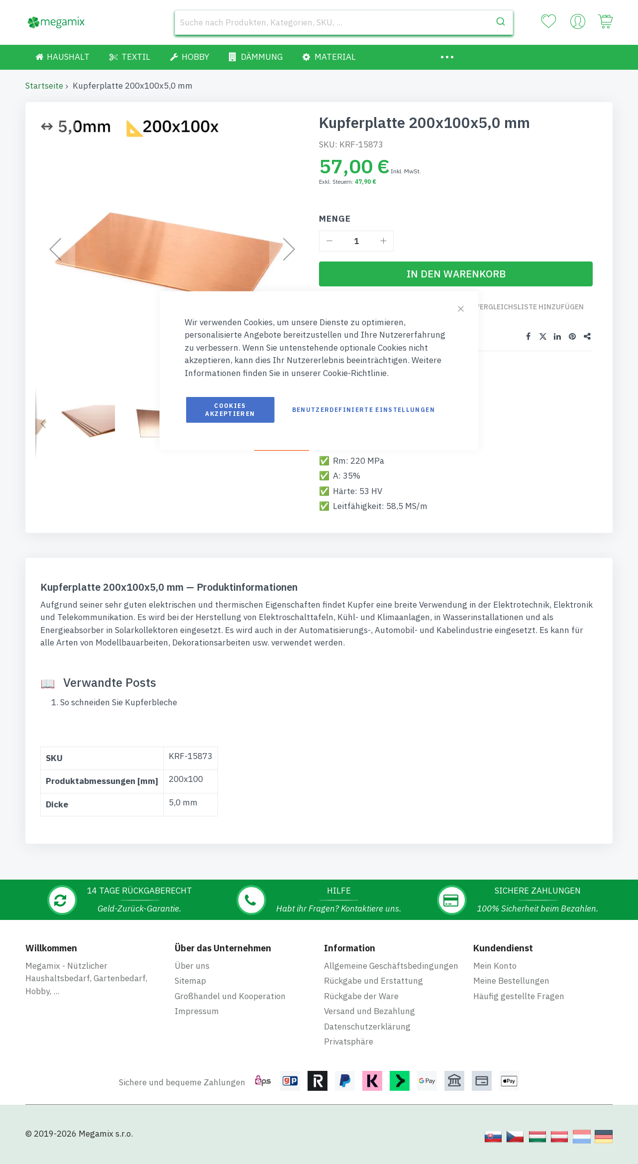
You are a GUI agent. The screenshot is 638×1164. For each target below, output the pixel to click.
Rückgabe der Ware (361, 1004)
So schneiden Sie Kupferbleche (118, 711)
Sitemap (190, 989)
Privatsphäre (348, 1049)
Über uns (192, 973)
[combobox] (344, 22)
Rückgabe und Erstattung (373, 989)
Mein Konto (495, 973)
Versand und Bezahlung (369, 1019)
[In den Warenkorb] (456, 273)
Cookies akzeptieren (230, 409)
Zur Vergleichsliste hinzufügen (523, 311)
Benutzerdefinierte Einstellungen (363, 409)
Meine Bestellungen (511, 989)
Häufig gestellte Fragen (518, 1004)
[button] (42, 423)
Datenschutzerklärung (367, 1034)
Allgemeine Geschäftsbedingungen (391, 973)
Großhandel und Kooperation (230, 1004)
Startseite (44, 85)
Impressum (197, 1019)
